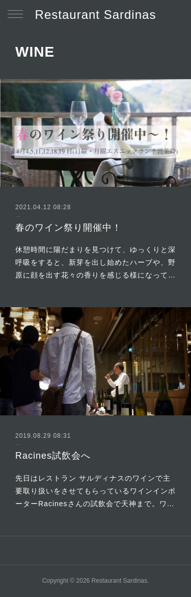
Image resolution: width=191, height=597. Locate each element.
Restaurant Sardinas (95, 14)
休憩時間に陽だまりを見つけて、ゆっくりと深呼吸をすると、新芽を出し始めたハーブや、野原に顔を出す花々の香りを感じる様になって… (95, 262)
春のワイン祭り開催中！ (68, 227)
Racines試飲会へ (53, 456)
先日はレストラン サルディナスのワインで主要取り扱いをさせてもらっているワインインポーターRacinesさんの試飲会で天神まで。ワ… (95, 491)
